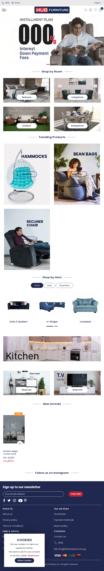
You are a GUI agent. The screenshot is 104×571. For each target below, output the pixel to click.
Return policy (61, 525)
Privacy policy (10, 520)
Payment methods (64, 520)
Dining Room (77, 125)
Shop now (27, 389)
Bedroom (26, 97)
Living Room (77, 97)
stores (16, 3)
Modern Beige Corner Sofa (10, 452)
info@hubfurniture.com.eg (72, 549)
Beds (49, 285)
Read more (33, 555)
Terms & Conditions (13, 525)
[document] (24, 550)
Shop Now (27, 174)
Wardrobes (64, 285)
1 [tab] (48, 64)
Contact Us (60, 536)
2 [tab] (54, 64)
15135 (5, 3)
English (98, 3)
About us (7, 514)
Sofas (37, 285)
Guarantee (60, 514)
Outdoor (26, 125)
